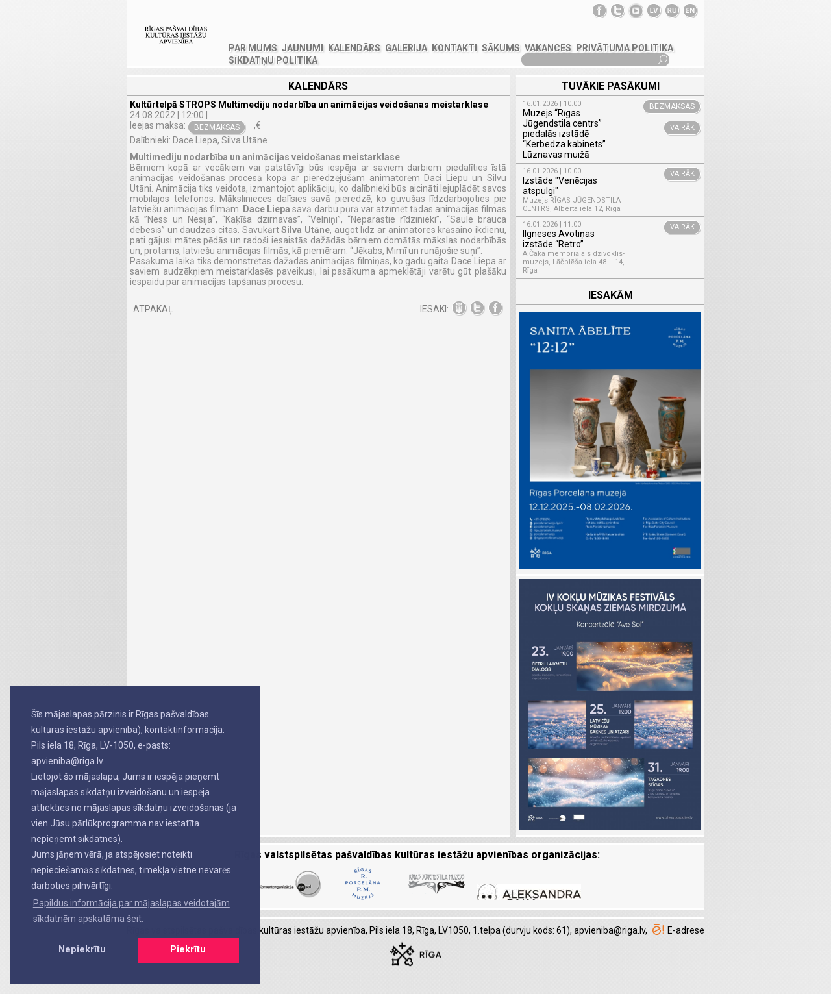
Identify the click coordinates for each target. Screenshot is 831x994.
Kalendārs (354, 48)
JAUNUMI (302, 48)
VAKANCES (548, 48)
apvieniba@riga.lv (67, 761)
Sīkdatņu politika (273, 60)
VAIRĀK (682, 127)
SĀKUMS (501, 48)
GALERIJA (406, 48)
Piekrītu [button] (188, 949)
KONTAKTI (454, 48)
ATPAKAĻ (153, 309)
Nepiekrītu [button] (82, 949)
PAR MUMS (253, 48)
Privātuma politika (624, 48)
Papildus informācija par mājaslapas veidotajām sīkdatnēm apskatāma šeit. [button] (131, 911)
